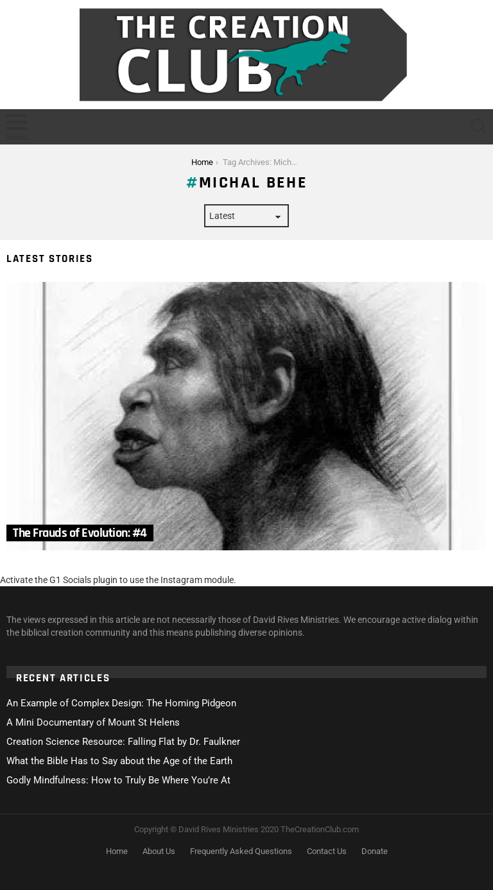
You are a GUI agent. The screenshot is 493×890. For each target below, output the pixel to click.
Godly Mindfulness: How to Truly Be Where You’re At (118, 780)
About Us (159, 851)
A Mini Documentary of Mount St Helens (93, 722)
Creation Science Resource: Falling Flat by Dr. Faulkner (123, 741)
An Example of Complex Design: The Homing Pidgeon (121, 703)
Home (117, 851)
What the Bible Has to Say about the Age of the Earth (119, 761)
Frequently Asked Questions (241, 851)
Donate (374, 851)
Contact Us (327, 851)
